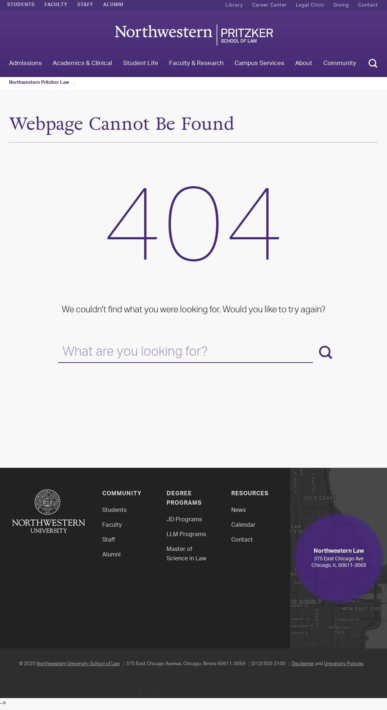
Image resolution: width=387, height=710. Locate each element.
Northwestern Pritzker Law (39, 83)
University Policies (344, 664)
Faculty (56, 5)
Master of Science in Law (186, 554)
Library (234, 5)
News (238, 511)
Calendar (243, 525)
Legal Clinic (310, 5)
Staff (85, 5)
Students (21, 5)
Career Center (269, 5)
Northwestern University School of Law (78, 664)
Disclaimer (303, 664)
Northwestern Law (193, 35)
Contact (368, 5)
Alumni (113, 5)
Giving (341, 5)
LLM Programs (186, 535)
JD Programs (184, 520)
